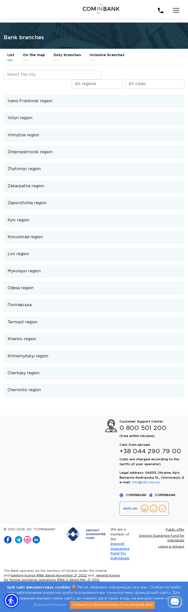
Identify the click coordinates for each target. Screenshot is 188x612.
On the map (34, 55)
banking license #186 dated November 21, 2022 (49, 575)
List (10, 55)
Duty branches (67, 55)
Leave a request (171, 546)
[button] (11, 600)
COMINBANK (133, 495)
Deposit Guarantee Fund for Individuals (161, 538)
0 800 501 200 (142, 428)
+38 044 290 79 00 (150, 451)
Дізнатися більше (49, 604)
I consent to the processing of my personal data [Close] (112, 604)
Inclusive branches (107, 55)
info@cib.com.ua (146, 482)
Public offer (175, 529)
